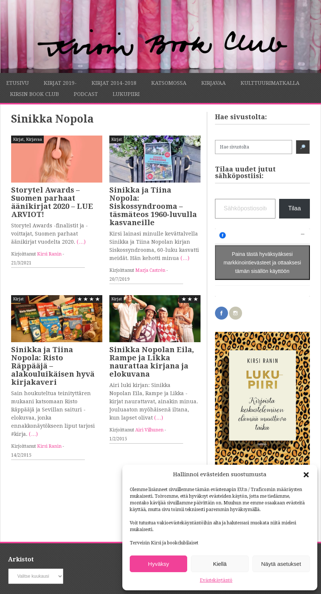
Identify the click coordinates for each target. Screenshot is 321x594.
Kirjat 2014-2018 (114, 83)
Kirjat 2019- (60, 83)
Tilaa (294, 208)
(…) (81, 242)
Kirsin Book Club (34, 94)
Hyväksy (158, 564)
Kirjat (18, 139)
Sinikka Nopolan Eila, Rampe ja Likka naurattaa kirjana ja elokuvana (151, 361)
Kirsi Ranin (49, 254)
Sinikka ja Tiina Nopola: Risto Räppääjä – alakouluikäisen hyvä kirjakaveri (53, 366)
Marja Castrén (150, 270)
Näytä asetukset (281, 564)
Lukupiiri (126, 94)
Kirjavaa (213, 83)
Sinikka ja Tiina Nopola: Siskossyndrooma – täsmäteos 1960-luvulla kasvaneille (153, 206)
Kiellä (220, 564)
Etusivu (17, 83)
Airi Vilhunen (149, 430)
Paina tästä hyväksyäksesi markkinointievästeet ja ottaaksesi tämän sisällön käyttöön (262, 258)
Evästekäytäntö (216, 580)
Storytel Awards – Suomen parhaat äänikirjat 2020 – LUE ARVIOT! (52, 202)
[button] (306, 474)
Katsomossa (168, 83)
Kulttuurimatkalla (270, 83)
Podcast (86, 94)
